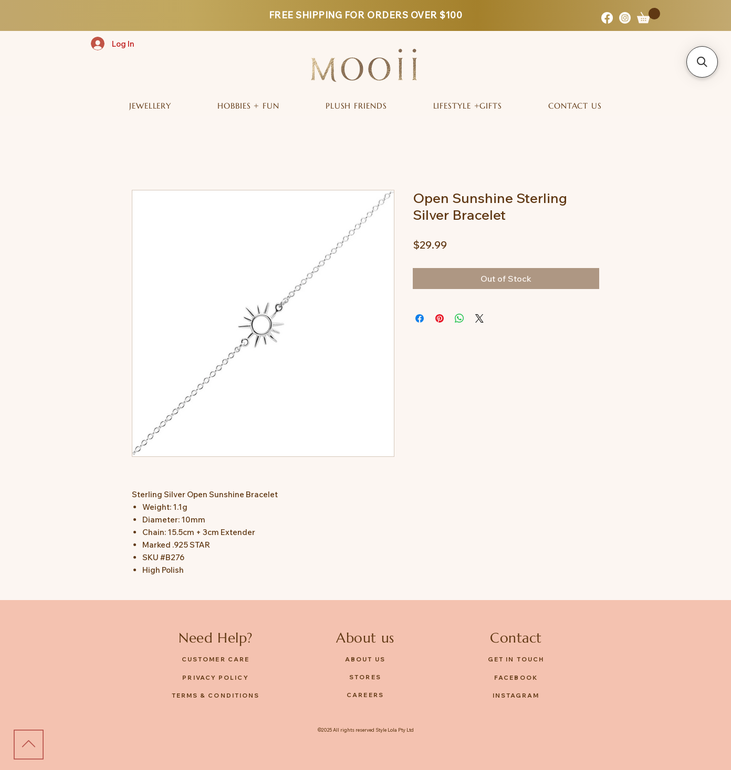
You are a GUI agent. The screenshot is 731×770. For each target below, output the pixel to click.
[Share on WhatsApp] (459, 318)
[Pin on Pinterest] (439, 318)
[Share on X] (479, 318)
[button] (648, 15)
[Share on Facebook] (419, 318)
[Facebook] (607, 18)
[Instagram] (625, 18)
